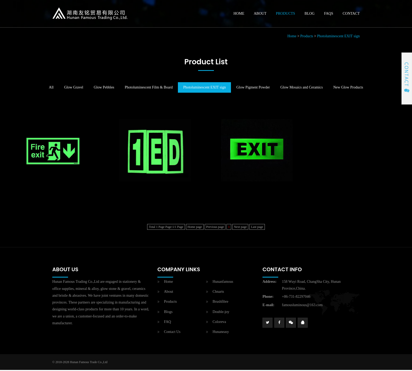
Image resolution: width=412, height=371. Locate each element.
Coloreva (219, 323)
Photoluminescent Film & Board (149, 89)
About (260, 14)
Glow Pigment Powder (253, 89)
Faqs (328, 14)
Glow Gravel (73, 89)
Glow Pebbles (104, 89)
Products (285, 14)
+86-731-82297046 (296, 298)
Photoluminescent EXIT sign (338, 37)
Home (239, 14)
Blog (310, 14)
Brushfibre (220, 303)
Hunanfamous (223, 283)
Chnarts (218, 293)
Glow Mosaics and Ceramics (301, 89)
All (51, 89)
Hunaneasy (221, 333)
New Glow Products (348, 89)
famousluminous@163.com (302, 306)
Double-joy (221, 313)
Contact (351, 14)
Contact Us (172, 333)
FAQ (167, 323)
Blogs (168, 313)
